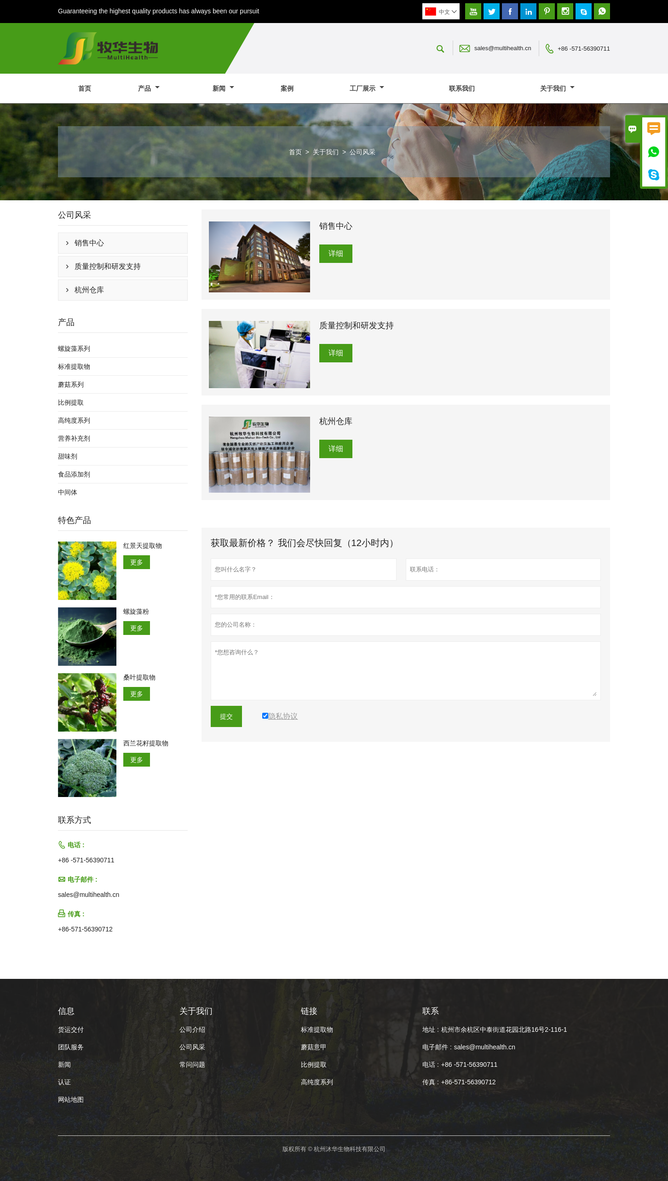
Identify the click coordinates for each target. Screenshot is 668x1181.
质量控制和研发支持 (108, 266)
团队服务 (71, 1047)
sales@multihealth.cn (502, 48)
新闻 (223, 88)
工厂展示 (367, 88)
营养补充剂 (74, 438)
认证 (64, 1082)
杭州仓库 (89, 290)
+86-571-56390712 (85, 929)
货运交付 (71, 1029)
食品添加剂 (74, 474)
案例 (287, 88)
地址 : (430, 1029)
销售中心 (89, 243)
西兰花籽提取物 (145, 743)
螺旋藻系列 (74, 348)
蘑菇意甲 (314, 1047)
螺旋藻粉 (136, 611)
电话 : (430, 1064)
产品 (149, 88)
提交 (226, 716)
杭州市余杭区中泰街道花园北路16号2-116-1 (504, 1029)
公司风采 (192, 1047)
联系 (430, 1011)
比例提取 (71, 402)
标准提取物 (74, 366)
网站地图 (71, 1099)
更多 (136, 562)
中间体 (67, 492)
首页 (84, 88)
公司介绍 (192, 1029)
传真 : (430, 1082)
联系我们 (462, 88)
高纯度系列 (74, 420)
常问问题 (192, 1064)
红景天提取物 (142, 545)
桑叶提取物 (139, 677)
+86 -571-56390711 (584, 48)
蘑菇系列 (71, 384)
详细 (335, 253)
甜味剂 (67, 456)
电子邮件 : (437, 1047)
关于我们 (557, 88)
